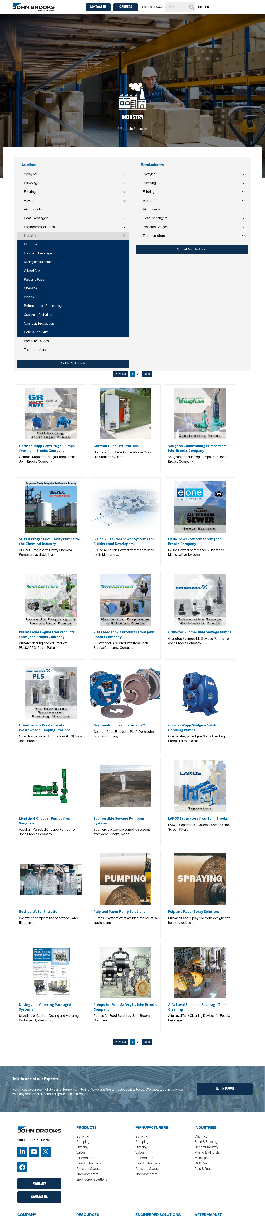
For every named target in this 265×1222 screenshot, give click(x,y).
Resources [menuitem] (87, 1215)
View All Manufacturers (192, 249)
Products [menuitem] (86, 1128)
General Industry (36, 332)
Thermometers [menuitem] (87, 1174)
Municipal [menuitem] (201, 1158)
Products (126, 129)
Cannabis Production (39, 323)
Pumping (30, 183)
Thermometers (35, 350)
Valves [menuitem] (81, 1153)
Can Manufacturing (38, 315)
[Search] (180, 7)
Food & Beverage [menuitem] (207, 1142)
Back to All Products (73, 363)
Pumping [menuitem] (82, 1142)
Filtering (30, 192)
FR (207, 7)
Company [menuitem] (26, 1215)
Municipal (30, 244)
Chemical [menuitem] (201, 1136)
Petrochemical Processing (43, 306)
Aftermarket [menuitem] (208, 1215)
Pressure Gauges (36, 341)
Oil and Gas (32, 271)
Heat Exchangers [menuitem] (88, 1163)
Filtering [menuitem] (82, 1147)
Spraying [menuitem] (82, 1136)
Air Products (33, 209)
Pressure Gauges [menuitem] (88, 1169)
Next (147, 374)
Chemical (30, 288)
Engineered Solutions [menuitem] (91, 1179)
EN (200, 7)
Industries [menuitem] (206, 1128)
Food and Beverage (38, 253)
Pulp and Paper (34, 279)
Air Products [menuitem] (85, 1158)
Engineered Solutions (39, 227)
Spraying (30, 174)
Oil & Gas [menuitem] (201, 1163)
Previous (120, 374)
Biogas (29, 297)
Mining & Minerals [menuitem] (207, 1153)
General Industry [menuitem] (206, 1147)
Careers (125, 7)
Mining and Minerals (38, 262)
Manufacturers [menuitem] (151, 1128)
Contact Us (98, 7)
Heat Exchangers (36, 218)
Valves (28, 201)
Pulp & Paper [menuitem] (204, 1169)
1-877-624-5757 (152, 7)
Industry (30, 236)
